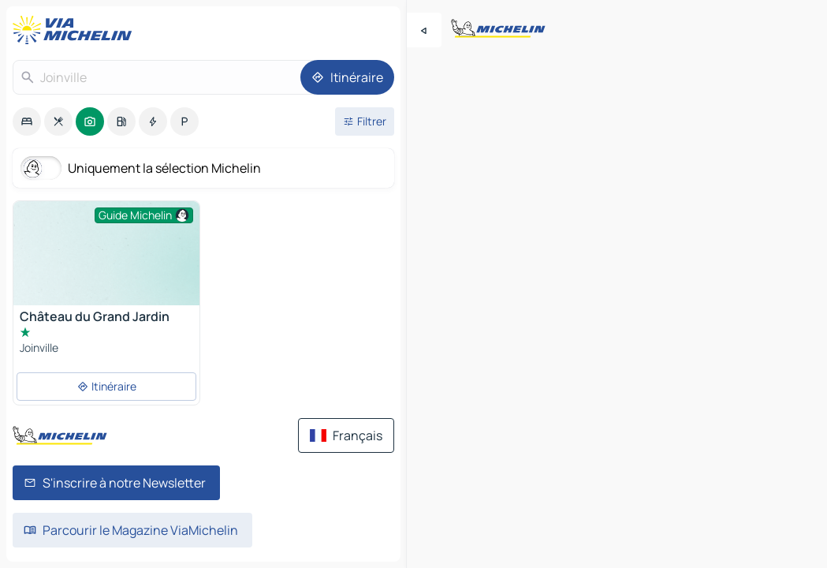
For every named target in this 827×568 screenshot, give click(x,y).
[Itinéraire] (347, 77)
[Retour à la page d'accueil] (76, 30)
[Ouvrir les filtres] (364, 121)
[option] (27, 121)
